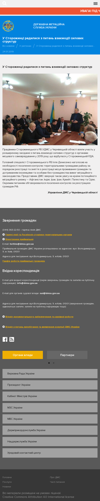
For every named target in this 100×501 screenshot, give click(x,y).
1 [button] (49, 363)
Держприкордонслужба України (26, 430)
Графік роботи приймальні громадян (23, 261)
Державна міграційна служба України (49, 26)
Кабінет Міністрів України (22, 396)
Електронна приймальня (19, 239)
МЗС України (14, 407)
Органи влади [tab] (23, 355)
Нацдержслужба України (22, 441)
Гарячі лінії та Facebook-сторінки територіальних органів (38, 234)
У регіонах (25, 46)
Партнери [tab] (67, 355)
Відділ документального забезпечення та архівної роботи (39, 316)
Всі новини (8, 46)
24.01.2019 (8, 51)
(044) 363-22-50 (11, 229)
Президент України (18, 385)
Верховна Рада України (20, 373)
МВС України (14, 419)
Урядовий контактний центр (24, 452)
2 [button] (53, 363)
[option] (24, 356)
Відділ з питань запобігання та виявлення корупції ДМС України (42, 326)
